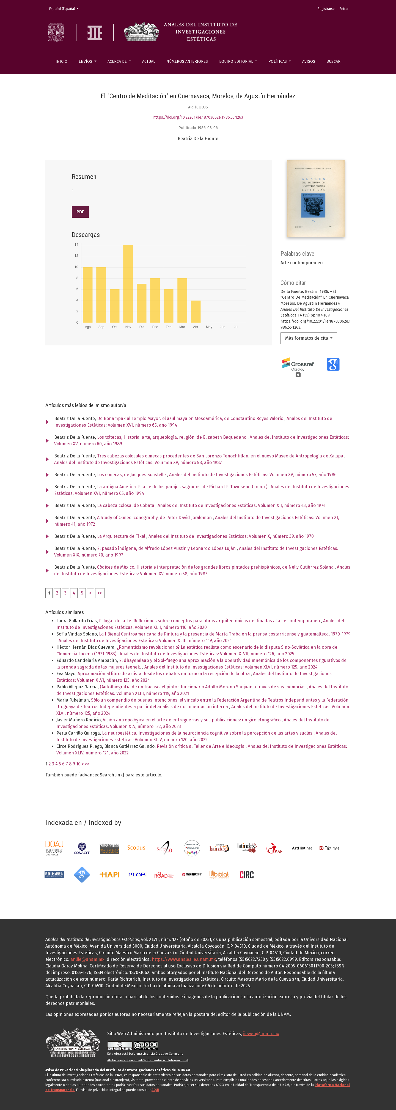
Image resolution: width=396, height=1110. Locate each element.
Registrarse (326, 9)
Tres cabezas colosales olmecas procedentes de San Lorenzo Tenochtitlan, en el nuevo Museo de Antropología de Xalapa (220, 456)
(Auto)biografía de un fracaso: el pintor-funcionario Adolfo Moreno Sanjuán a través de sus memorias (203, 686)
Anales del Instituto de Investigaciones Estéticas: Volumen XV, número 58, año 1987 (138, 462)
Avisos (308, 61)
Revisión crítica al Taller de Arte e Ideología (201, 746)
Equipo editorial (236, 61)
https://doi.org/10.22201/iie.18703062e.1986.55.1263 (198, 117)
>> (100, 593)
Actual (148, 61)
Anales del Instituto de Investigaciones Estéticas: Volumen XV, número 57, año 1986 (253, 474)
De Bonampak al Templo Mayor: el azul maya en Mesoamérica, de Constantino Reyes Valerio (190, 418)
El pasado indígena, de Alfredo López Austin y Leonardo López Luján (167, 548)
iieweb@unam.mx (261, 1033)
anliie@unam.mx (87, 959)
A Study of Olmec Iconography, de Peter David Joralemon (155, 517)
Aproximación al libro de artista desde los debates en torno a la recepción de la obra (164, 673)
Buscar (333, 61)
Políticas (278, 61)
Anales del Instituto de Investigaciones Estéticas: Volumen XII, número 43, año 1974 (242, 505)
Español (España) (65, 8)
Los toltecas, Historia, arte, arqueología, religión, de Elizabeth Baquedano (172, 437)
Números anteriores (187, 61)
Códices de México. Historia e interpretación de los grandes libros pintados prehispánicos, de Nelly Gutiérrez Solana (216, 567)
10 (78, 764)
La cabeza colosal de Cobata (126, 505)
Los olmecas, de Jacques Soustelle (132, 474)
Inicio (61, 61)
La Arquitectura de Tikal (121, 536)
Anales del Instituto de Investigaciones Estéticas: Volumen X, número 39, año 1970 (231, 536)
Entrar (344, 9)
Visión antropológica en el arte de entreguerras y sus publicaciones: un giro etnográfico (192, 719)
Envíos (86, 61)
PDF (80, 211)
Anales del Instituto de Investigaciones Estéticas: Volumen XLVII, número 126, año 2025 (207, 653)
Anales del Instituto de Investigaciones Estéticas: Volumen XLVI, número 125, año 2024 (231, 667)
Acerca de (118, 61)
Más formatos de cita (307, 338)
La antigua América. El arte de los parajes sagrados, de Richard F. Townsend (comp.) (182, 486)
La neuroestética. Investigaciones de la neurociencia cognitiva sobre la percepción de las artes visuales (208, 733)
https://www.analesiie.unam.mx (184, 959)
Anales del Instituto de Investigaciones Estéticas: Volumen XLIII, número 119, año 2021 (145, 640)
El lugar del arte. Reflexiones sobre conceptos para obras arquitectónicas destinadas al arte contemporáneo (210, 620)
